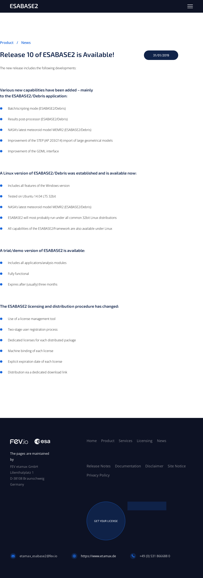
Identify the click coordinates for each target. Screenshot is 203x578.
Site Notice (177, 466)
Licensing (144, 440)
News (26, 42)
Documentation (128, 466)
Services (125, 440)
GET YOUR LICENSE (106, 521)
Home (92, 440)
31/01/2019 (161, 55)
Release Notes (98, 466)
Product (6, 42)
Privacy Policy (98, 475)
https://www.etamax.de (98, 556)
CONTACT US (147, 506)
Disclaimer (154, 466)
